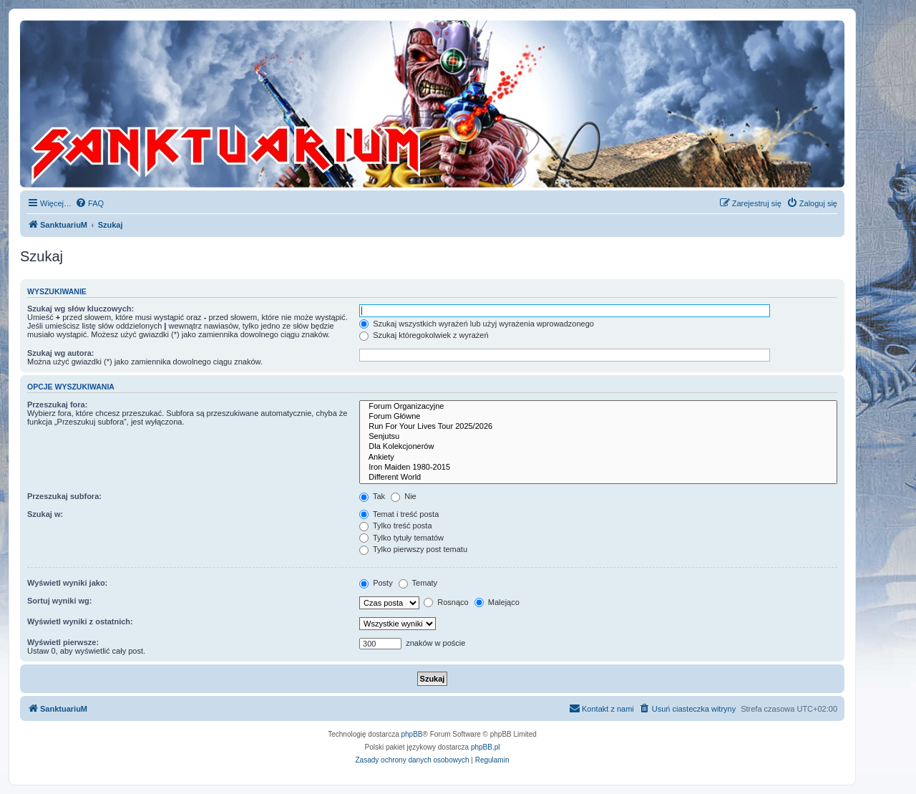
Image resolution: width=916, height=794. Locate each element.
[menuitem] (89, 203)
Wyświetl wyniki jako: (67, 582)
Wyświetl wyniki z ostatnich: (80, 621)
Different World (598, 478)
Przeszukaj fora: (57, 404)
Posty (376, 582)
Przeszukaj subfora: (64, 496)
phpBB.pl (485, 747)
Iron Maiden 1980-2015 (598, 468)
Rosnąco (446, 602)
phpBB (412, 734)
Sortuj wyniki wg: (59, 600)
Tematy (418, 582)
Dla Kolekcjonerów (598, 447)
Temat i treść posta (399, 514)
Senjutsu (598, 437)
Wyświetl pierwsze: (63, 642)
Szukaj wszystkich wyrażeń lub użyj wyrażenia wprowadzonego (476, 323)
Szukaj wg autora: (60, 353)
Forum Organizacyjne (598, 407)
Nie (403, 496)
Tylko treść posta (395, 525)
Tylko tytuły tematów (401, 537)
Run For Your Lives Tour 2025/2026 (598, 427)
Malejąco (497, 602)
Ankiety (598, 457)
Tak (372, 496)
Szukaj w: (45, 514)
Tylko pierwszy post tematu (413, 549)
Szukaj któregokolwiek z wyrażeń (423, 335)
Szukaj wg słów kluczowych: (80, 308)
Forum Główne (598, 417)
